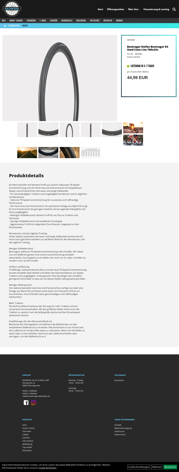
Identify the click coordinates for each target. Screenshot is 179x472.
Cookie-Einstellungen (138, 466)
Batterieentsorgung (123, 428)
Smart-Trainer (16, 20)
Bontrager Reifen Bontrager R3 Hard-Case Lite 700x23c (147, 48)
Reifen (25, 25)
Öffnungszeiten (115, 9)
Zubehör (53, 20)
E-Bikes (43, 20)
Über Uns (134, 9)
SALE (4, 20)
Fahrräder (31, 20)
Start (100, 9)
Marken (119, 20)
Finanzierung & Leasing (156, 9)
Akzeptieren (170, 466)
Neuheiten (107, 20)
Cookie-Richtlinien (47, 467)
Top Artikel (95, 20)
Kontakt (117, 425)
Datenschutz (120, 434)
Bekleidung (81, 20)
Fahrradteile (66, 20)
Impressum (119, 431)
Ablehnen (157, 466)
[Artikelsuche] (174, 9)
